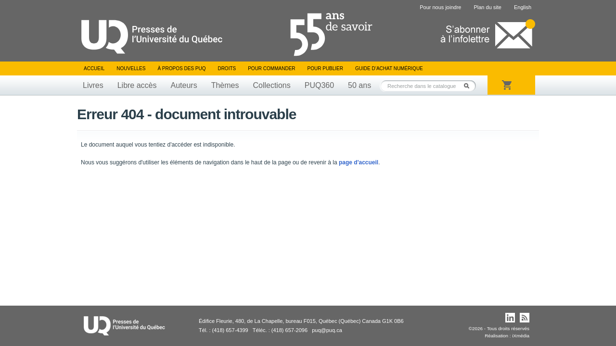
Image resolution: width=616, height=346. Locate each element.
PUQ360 (319, 85)
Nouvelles (130, 68)
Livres (93, 85)
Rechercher (469, 86)
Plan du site (487, 7)
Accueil (94, 68)
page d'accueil (358, 162)
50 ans (359, 85)
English (522, 7)
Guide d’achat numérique (389, 68)
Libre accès (137, 85)
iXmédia (520, 335)
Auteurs (184, 85)
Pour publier (325, 68)
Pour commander (271, 68)
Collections (271, 85)
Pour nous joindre (440, 7)
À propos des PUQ (181, 68)
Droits (227, 68)
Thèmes (225, 85)
